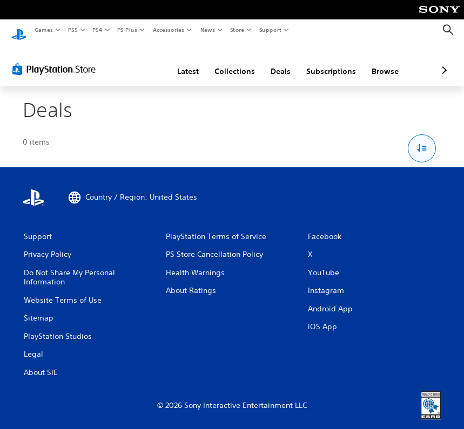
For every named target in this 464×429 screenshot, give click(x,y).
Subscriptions (274, 61)
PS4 (97, 29)
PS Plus (127, 29)
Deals (223, 61)
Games (43, 29)
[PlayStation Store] (56, 58)
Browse (327, 61)
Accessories (168, 29)
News (207, 29)
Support (270, 29)
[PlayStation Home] (19, 30)
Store (237, 29)
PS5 (73, 29)
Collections (177, 61)
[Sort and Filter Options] (422, 138)
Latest (131, 61)
